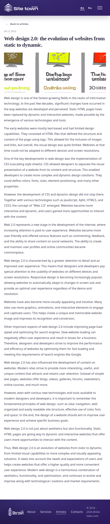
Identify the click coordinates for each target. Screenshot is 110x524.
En (82, 7)
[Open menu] (100, 7)
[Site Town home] (21, 7)
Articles (61, 512)
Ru (90, 7)
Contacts (77, 512)
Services (45, 512)
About (31, 512)
